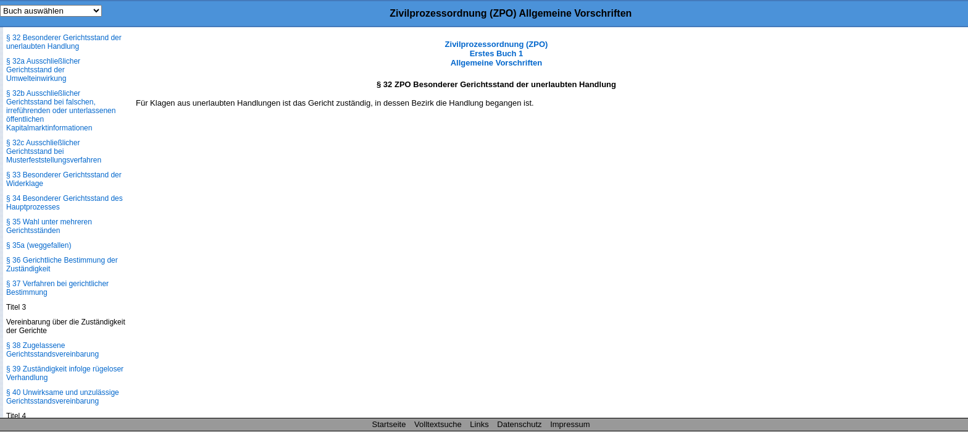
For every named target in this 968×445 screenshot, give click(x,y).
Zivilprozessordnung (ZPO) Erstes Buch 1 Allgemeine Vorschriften (496, 53)
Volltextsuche (438, 424)
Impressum (570, 424)
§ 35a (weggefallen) (38, 245)
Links (479, 424)
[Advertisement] (906, 225)
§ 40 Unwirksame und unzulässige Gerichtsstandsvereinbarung (62, 396)
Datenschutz (519, 424)
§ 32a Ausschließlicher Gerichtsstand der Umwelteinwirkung (43, 70)
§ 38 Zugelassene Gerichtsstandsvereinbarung (52, 349)
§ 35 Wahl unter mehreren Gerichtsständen (49, 226)
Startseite (389, 424)
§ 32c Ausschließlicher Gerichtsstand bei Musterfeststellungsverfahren (53, 151)
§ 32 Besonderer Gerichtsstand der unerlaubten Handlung (64, 42)
